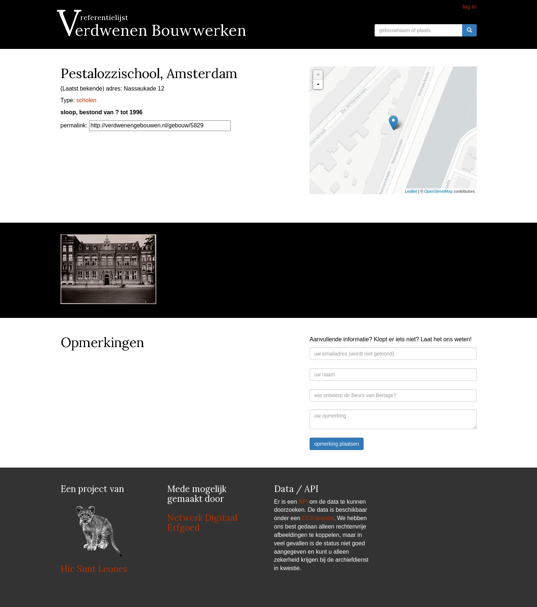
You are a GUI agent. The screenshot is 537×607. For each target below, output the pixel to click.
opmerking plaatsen (336, 444)
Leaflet (411, 191)
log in (469, 7)
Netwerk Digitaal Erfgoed (202, 522)
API (303, 502)
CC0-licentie (318, 518)
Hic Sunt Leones (94, 569)
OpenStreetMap (438, 191)
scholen (86, 100)
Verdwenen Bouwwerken (153, 30)
